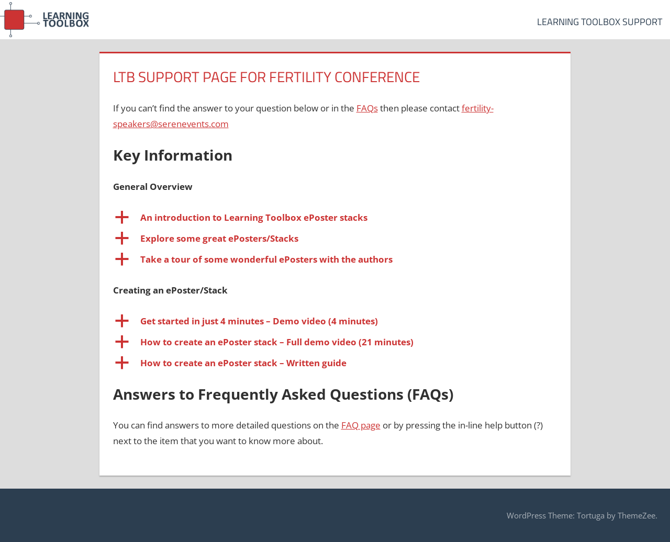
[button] (335, 218)
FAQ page (361, 425)
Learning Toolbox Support (599, 22)
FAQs (367, 108)
